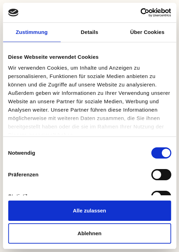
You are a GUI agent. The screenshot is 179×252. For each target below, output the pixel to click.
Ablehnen (89, 233)
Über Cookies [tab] (147, 32)
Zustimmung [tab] (32, 32)
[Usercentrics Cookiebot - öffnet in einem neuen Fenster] (140, 12)
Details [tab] (89, 32)
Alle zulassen (89, 211)
